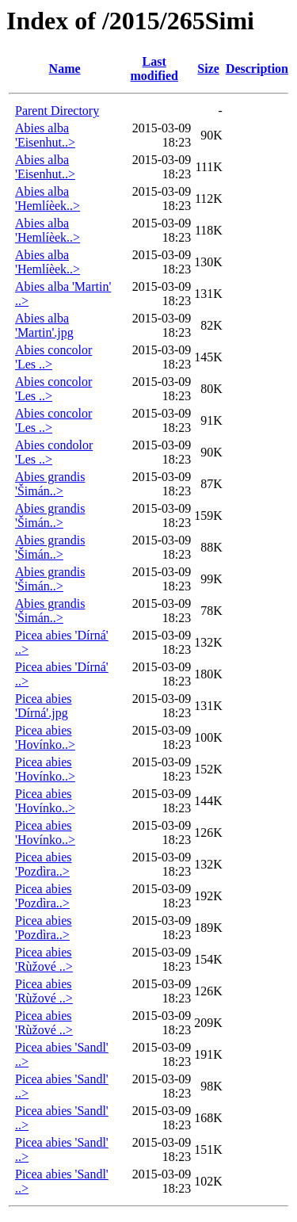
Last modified (154, 68)
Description (257, 68)
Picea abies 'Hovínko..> (45, 737)
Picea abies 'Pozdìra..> (43, 864)
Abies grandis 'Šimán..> (50, 484)
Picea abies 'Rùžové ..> (44, 959)
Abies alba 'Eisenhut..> (45, 135)
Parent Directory (57, 110)
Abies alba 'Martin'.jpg (44, 325)
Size (208, 68)
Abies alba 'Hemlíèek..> (47, 198)
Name (65, 68)
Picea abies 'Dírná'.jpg (43, 706)
